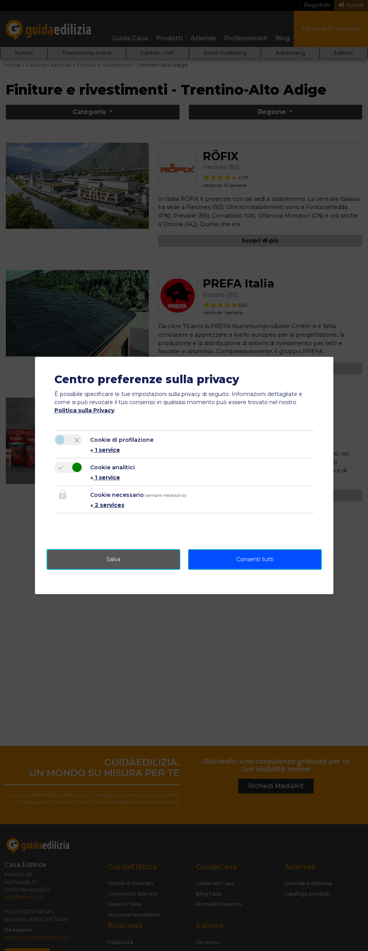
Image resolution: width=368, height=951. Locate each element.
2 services (107, 504)
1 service (105, 449)
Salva (113, 559)
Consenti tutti (255, 559)
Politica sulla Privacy (84, 410)
